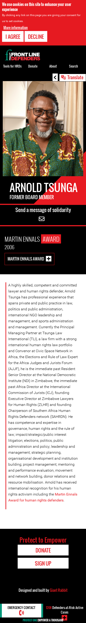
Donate (32, 66)
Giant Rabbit (58, 590)
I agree (13, 36)
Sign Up (43, 563)
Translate (75, 77)
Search (73, 66)
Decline (36, 36)
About (53, 66)
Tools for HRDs (12, 66)
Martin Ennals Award (26, 258)
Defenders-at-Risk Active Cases (64, 610)
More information (15, 27)
